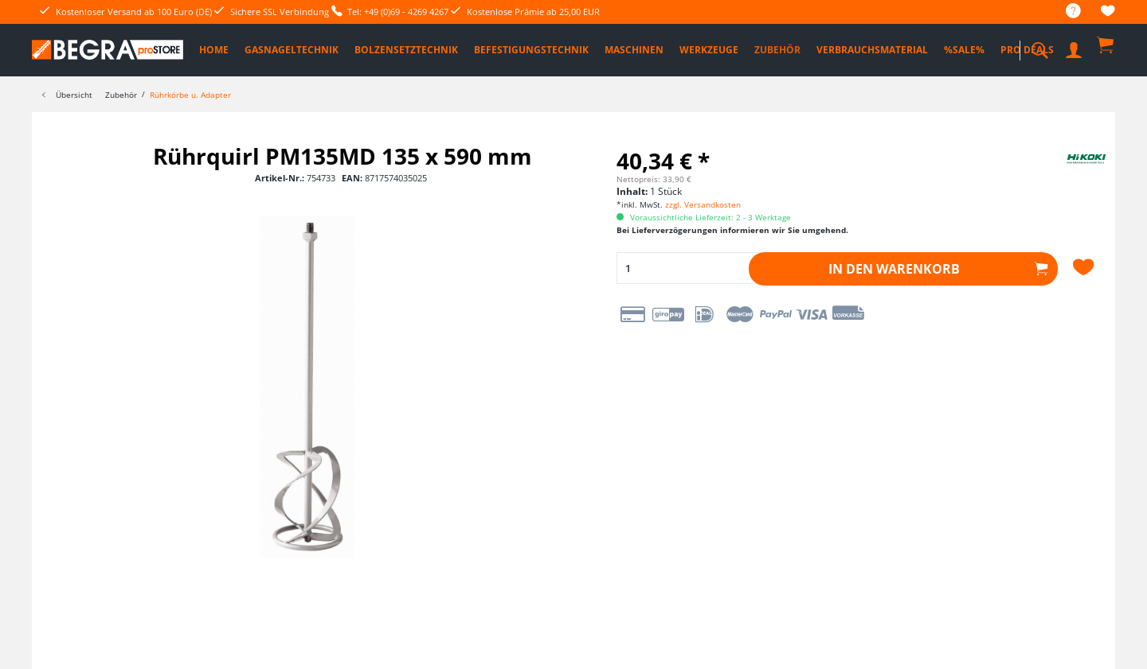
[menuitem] (1065, 11)
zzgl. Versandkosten (703, 204)
